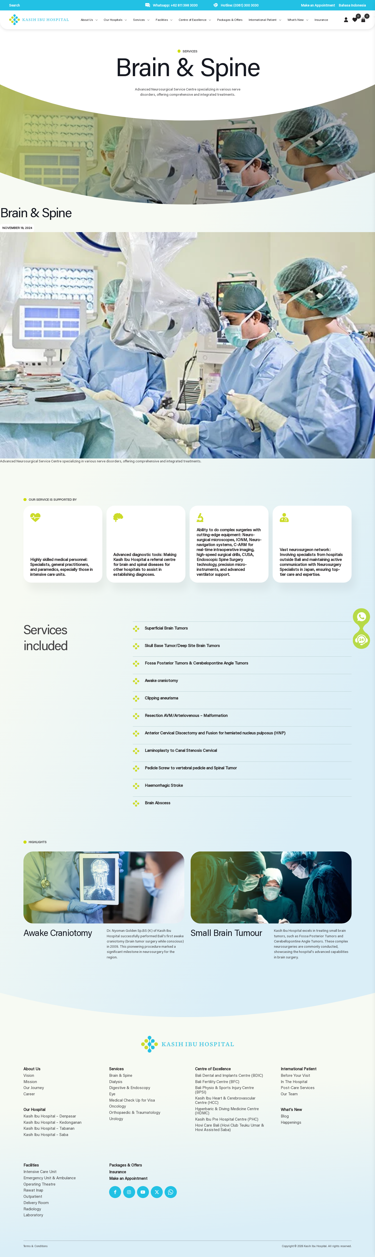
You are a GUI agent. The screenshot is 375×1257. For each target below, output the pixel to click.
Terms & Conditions (35, 1246)
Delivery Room (36, 1202)
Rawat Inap (33, 1190)
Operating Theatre (39, 1184)
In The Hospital (294, 1081)
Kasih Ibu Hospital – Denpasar (49, 1116)
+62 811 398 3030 (184, 5)
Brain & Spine (120, 1075)
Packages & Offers (125, 1165)
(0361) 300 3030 (246, 5)
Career (29, 1094)
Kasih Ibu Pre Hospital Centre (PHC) (226, 1119)
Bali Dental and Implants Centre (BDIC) (229, 1075)
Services (116, 1068)
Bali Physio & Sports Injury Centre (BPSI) (224, 1089)
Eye (112, 1094)
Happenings (291, 1122)
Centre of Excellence (213, 1068)
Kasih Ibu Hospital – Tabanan (48, 1128)
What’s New (291, 1109)
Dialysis (115, 1081)
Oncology (117, 1106)
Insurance (117, 1171)
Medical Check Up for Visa (132, 1100)
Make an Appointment (318, 5)
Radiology (32, 1209)
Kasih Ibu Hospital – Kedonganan (52, 1122)
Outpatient (32, 1196)
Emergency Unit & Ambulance (49, 1178)
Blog (285, 1116)
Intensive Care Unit (40, 1171)
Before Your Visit (295, 1075)
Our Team (289, 1094)
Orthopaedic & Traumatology (134, 1112)
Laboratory (33, 1215)
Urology (116, 1118)
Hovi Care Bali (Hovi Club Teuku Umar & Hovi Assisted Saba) (229, 1127)
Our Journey (33, 1087)
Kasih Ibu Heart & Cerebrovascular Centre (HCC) (225, 1100)
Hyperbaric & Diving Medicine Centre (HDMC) (227, 1111)
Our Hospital (34, 1109)
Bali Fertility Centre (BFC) (217, 1081)
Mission (30, 1081)
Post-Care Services (298, 1087)
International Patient (298, 1068)
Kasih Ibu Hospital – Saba (45, 1134)
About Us (31, 1068)
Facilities (31, 1165)
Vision (28, 1075)
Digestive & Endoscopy (129, 1087)
